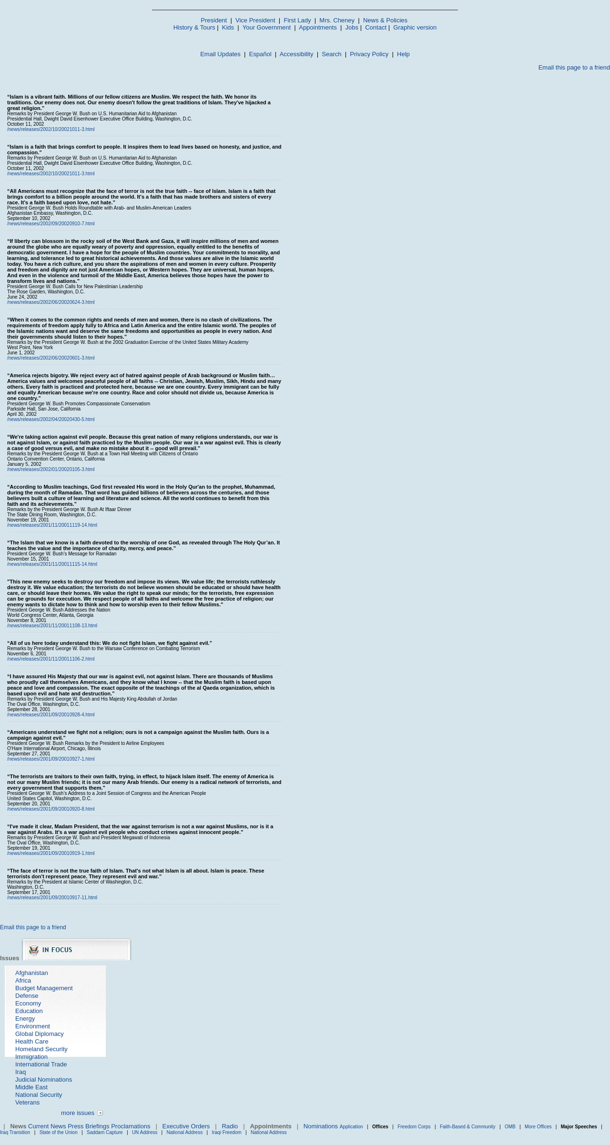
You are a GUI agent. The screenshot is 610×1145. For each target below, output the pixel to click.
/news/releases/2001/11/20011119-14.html (52, 525)
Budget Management (44, 988)
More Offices (538, 1126)
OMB (510, 1126)
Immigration (31, 1056)
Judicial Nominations (43, 1079)
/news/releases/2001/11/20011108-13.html (52, 625)
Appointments (318, 27)
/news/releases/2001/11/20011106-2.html (50, 659)
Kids (228, 27)
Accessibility (297, 54)
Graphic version (415, 27)
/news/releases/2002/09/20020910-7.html (50, 223)
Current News (47, 1126)
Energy (25, 1018)
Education (29, 1010)
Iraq (20, 1071)
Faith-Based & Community (468, 1126)
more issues (77, 1112)
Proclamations (130, 1126)
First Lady (297, 20)
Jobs (352, 27)
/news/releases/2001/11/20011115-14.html (52, 564)
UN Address (144, 1132)
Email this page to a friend (574, 67)
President (214, 20)
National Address (185, 1132)
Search (331, 54)
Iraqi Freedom (226, 1132)
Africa (23, 980)
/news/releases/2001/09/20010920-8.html (50, 809)
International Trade (41, 1064)
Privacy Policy (369, 54)
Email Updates (220, 54)
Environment (32, 1026)
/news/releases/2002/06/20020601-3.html (50, 358)
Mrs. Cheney (337, 20)
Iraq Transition (15, 1132)
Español (260, 54)
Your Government (267, 27)
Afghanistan (31, 972)
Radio (230, 1126)
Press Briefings (88, 1126)
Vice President (255, 20)
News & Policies (385, 20)
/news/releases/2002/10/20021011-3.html (50, 129)
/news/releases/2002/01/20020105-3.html (50, 469)
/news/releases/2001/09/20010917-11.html (52, 897)
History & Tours (194, 27)
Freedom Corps (413, 1126)
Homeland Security (41, 1049)
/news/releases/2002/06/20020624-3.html (50, 302)
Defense (26, 995)
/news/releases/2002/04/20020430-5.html (50, 419)
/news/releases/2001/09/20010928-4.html (50, 714)
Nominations (321, 1126)
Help (403, 54)
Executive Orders (186, 1126)
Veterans (27, 1102)
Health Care (31, 1041)
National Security (38, 1094)
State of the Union (59, 1132)
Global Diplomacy (39, 1033)
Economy (28, 1003)
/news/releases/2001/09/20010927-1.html (50, 759)
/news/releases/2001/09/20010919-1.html (50, 853)
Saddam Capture (105, 1132)
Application (351, 1126)
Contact (375, 27)
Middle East (31, 1087)
